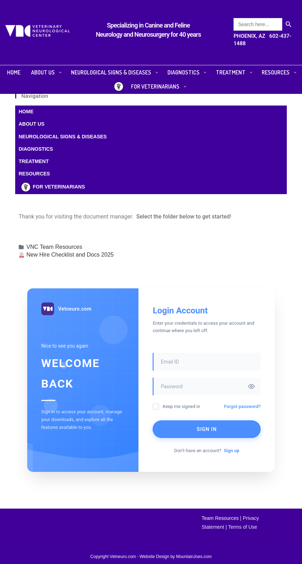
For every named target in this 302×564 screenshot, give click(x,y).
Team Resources (220, 518)
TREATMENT (34, 161)
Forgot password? (242, 406)
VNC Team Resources (54, 247)
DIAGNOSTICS (36, 149)
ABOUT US (32, 124)
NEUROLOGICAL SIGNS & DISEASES (63, 136)
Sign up (231, 450)
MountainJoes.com (194, 556)
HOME (26, 111)
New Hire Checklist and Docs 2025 (70, 255)
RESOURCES (34, 173)
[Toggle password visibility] (251, 386)
